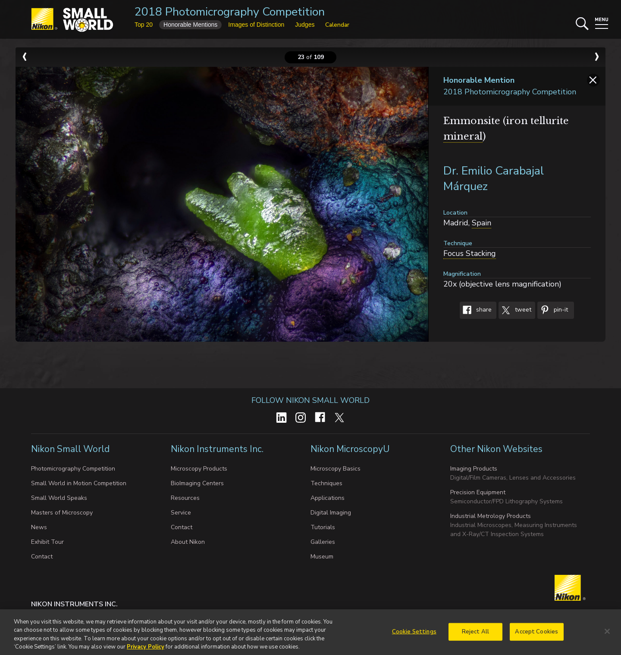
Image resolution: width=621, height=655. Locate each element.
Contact (42, 556)
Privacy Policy (145, 650)
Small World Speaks (59, 498)
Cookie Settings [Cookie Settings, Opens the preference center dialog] (414, 635)
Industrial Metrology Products (490, 516)
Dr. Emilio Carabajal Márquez (493, 178)
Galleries (322, 542)
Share (476, 310)
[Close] (607, 634)
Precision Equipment (477, 492)
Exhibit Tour (47, 542)
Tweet (515, 310)
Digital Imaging (330, 512)
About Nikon (188, 542)
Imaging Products (473, 469)
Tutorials (322, 527)
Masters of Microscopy (62, 512)
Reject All (475, 635)
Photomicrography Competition (73, 469)
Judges (304, 24)
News (39, 527)
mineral (463, 136)
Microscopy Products (199, 469)
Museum (321, 556)
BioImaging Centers (197, 483)
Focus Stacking (469, 253)
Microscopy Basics (335, 469)
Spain (481, 223)
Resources (185, 498)
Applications (327, 498)
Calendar (337, 25)
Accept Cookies (536, 635)
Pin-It (552, 310)
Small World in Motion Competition (78, 483)
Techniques (326, 483)
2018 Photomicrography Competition (230, 12)
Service (181, 512)
